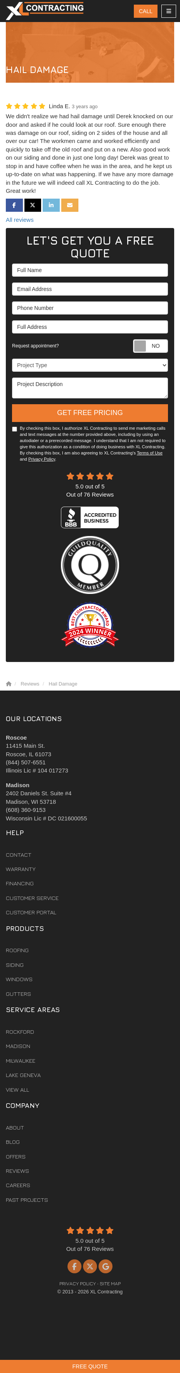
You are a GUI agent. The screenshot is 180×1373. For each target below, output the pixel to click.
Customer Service (32, 898)
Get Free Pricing (90, 413)
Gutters (18, 993)
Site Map (110, 1283)
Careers (18, 1185)
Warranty (21, 869)
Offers (16, 1156)
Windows (19, 979)
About (15, 1127)
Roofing (17, 950)
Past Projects (27, 1199)
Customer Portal (31, 912)
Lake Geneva (23, 1075)
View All (17, 1089)
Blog (13, 1141)
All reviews (20, 219)
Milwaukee (20, 1060)
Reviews (17, 1170)
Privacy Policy (41, 459)
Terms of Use (150, 453)
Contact (18, 854)
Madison (18, 1046)
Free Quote (89, 1366)
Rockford (20, 1031)
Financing (20, 883)
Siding (15, 964)
